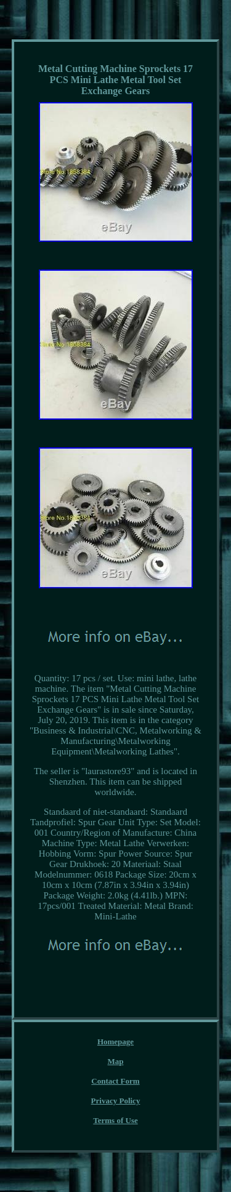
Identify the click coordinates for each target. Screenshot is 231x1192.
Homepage (115, 1041)
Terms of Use (115, 1120)
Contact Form (115, 1081)
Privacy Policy (115, 1100)
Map (116, 1061)
